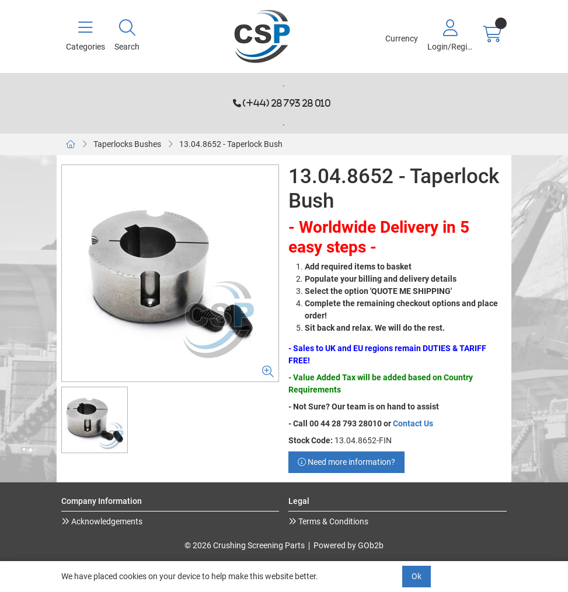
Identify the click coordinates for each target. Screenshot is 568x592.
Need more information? (346, 462)
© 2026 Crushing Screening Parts (244, 545)
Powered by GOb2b (348, 545)
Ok (416, 576)
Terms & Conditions (332, 521)
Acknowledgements (105, 521)
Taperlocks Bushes (127, 144)
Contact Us (413, 423)
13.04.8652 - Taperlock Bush (231, 144)
